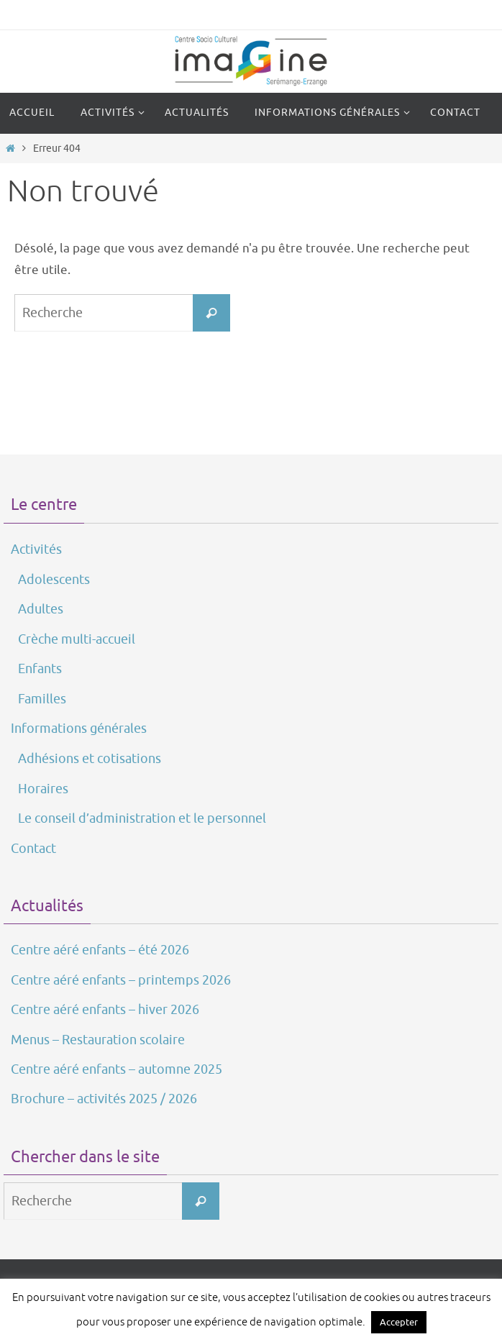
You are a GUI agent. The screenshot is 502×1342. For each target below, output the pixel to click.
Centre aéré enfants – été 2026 (100, 950)
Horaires (43, 789)
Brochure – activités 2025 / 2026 (104, 1099)
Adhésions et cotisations (89, 759)
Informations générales (79, 728)
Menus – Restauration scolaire (98, 1040)
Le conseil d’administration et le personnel (142, 818)
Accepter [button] (399, 1322)
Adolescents (54, 580)
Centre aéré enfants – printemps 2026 (121, 980)
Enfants (40, 669)
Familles (42, 699)
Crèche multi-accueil (76, 639)
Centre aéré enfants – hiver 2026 (105, 1010)
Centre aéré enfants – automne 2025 (116, 1069)
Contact (33, 849)
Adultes (40, 609)
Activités (36, 549)
